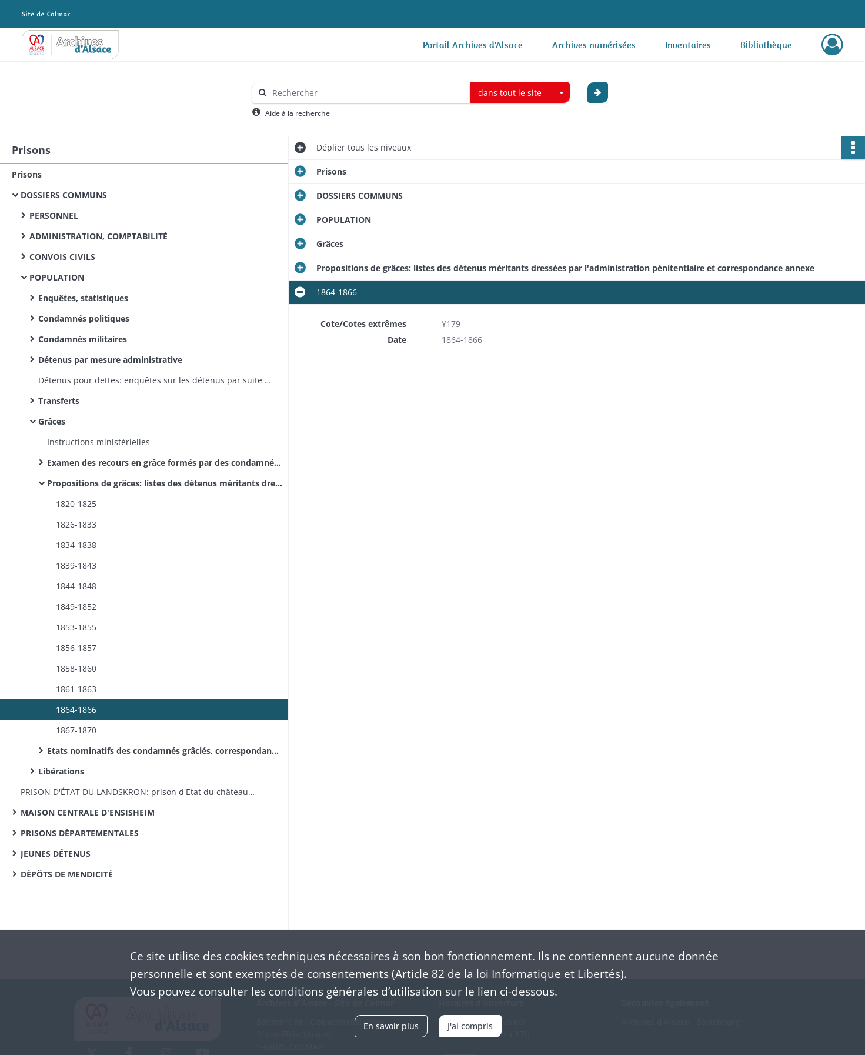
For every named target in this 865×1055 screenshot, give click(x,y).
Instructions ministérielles (98, 442)
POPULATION (56, 277)
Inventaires (688, 45)
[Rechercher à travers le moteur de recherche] (367, 92)
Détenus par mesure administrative (110, 359)
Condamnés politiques (83, 318)
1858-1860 (76, 668)
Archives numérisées (594, 45)
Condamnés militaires (82, 339)
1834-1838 (76, 544)
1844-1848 (76, 586)
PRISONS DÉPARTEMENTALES (80, 833)
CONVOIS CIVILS (62, 256)
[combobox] (520, 93)
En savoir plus (391, 1025)
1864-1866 (76, 709)
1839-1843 (76, 565)
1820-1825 (76, 503)
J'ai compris (470, 1025)
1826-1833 (76, 524)
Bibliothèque (766, 45)
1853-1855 (76, 627)
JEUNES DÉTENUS (56, 853)
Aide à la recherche (297, 113)
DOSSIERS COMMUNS (64, 195)
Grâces (51, 421)
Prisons (27, 174)
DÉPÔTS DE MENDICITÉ (67, 874)
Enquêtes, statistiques (83, 297)
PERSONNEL (53, 215)
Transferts (58, 400)
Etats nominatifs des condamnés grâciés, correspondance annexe (164, 750)
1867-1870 (76, 730)
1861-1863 (76, 689)
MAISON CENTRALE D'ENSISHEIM (88, 812)
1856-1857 (76, 647)
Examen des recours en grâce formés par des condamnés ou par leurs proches (164, 462)
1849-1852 (76, 606)
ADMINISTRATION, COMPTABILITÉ (98, 236)
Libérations (61, 771)
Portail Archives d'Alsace (473, 45)
